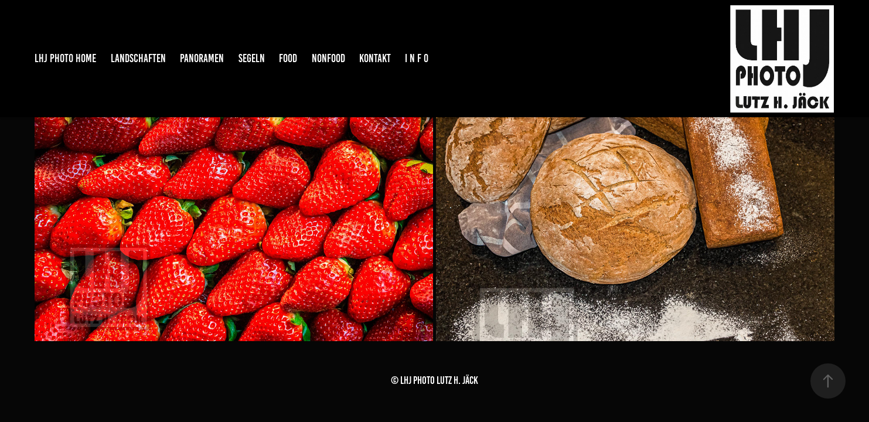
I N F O (416, 58)
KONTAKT (375, 58)
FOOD (288, 58)
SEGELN (251, 58)
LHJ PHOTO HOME (65, 58)
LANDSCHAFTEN (138, 58)
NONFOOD (328, 58)
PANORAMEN (202, 58)
